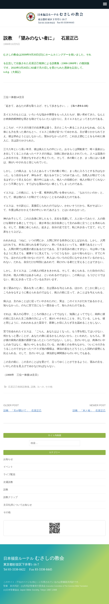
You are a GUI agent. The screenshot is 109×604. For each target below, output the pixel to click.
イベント (8, 466)
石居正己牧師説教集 (18, 386)
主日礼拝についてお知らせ (17, 504)
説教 (33, 386)
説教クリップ (10, 497)
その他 (48, 386)
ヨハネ (40, 386)
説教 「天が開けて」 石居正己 (22, 410)
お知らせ (8, 459)
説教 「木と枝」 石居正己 (89, 410)
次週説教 (8, 482)
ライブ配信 (9, 474)
